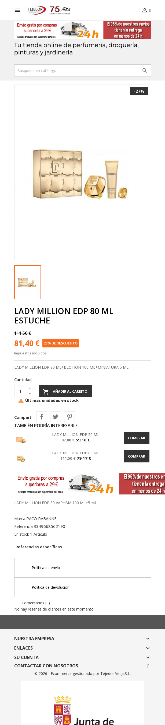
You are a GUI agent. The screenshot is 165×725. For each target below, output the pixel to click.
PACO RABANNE (41, 518)
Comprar (136, 437)
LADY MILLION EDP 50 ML (75, 434)
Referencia (23, 526)
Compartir (41, 416)
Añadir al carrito (65, 392)
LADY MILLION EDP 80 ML (75, 452)
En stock (21, 534)
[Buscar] (82, 70)
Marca (19, 518)
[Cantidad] (20, 391)
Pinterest (69, 416)
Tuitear (55, 416)
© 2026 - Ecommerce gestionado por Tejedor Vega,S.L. (82, 673)
